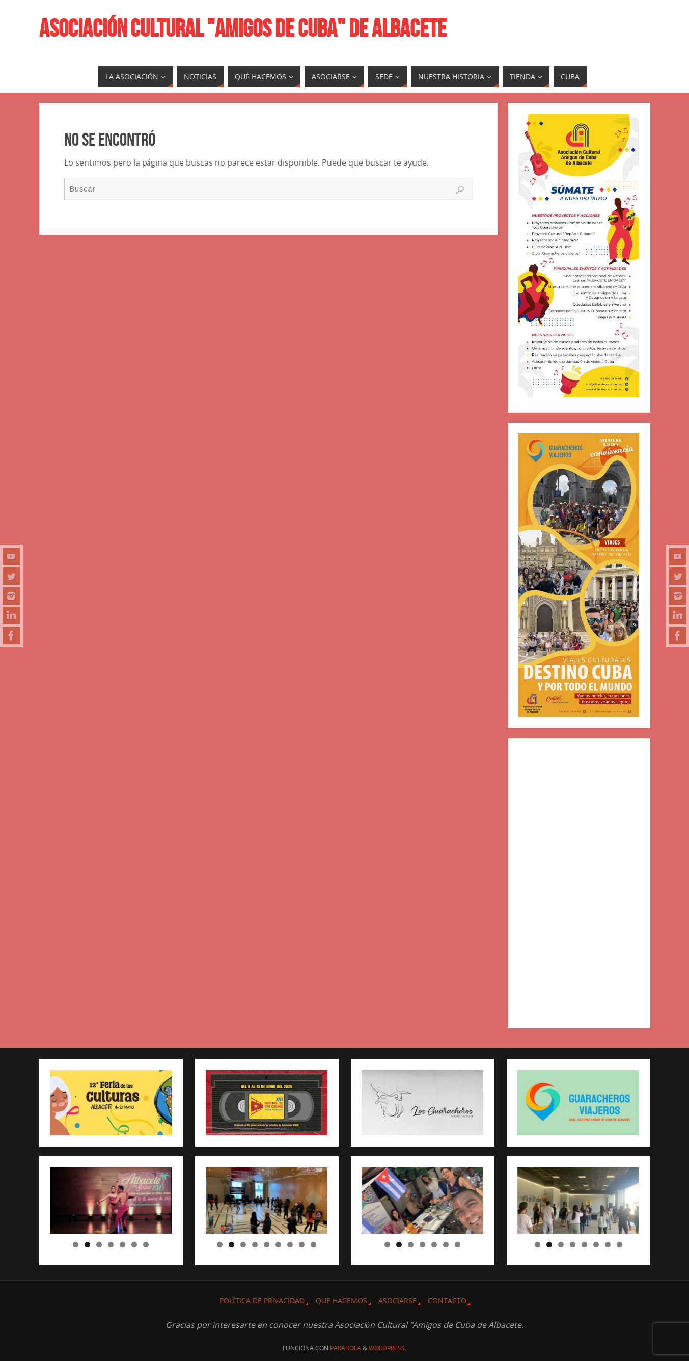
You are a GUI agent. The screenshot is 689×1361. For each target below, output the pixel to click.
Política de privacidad (262, 1300)
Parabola (345, 1348)
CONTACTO (447, 1300)
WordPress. (387, 1348)
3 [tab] (99, 1244)
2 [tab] (87, 1244)
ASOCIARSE (397, 1300)
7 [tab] (146, 1244)
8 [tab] (302, 1244)
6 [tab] (134, 1244)
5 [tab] (122, 1244)
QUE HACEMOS (341, 1300)
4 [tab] (111, 1244)
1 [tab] (75, 1244)
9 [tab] (313, 1244)
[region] (110, 1200)
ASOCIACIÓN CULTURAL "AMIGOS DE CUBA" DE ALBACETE (243, 28)
